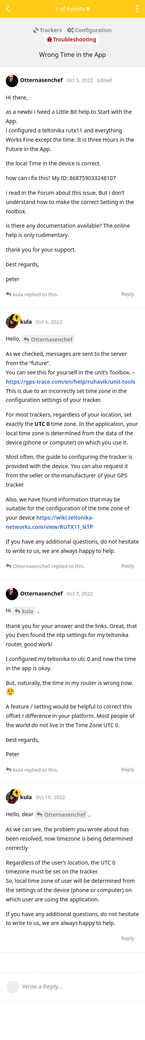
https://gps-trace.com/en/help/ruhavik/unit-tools (70, 381)
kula (27, 611)
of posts (72, 8)
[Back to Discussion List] (7, 9)
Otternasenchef (51, 339)
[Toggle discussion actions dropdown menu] (137, 9)
